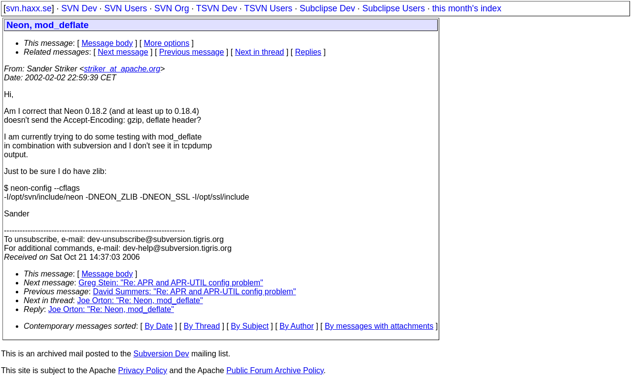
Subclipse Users (393, 8)
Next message (123, 52)
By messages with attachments (379, 326)
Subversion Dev (161, 353)
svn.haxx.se (29, 8)
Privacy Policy (142, 370)
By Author (297, 326)
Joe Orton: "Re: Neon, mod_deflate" (140, 300)
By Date (158, 326)
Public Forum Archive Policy (274, 370)
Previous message (191, 52)
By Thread (202, 326)
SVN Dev (79, 8)
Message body (107, 43)
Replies (308, 52)
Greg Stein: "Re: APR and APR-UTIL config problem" (170, 283)
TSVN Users (268, 8)
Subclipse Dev (327, 8)
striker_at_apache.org (122, 69)
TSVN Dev (216, 8)
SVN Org (171, 8)
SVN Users (125, 8)
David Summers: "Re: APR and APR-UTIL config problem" (194, 291)
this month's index (466, 8)
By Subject (249, 326)
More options (167, 43)
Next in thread (259, 52)
